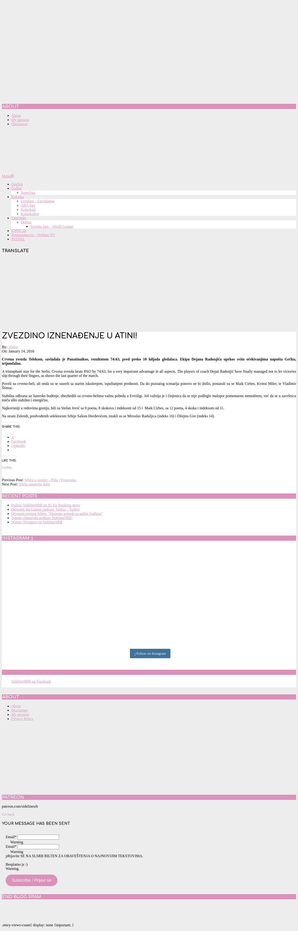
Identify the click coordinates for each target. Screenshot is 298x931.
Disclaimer (19, 710)
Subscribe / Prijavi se (31, 880)
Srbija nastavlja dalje (34, 484)
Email (11, 837)
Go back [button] (8, 814)
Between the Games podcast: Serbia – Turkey (45, 509)
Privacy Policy (22, 719)
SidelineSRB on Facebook (35, 672)
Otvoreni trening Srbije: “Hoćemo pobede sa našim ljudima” (57, 514)
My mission (20, 714)
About (16, 706)
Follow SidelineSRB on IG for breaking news (45, 505)
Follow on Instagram (150, 654)
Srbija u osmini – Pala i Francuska (50, 480)
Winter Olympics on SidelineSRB (36, 522)
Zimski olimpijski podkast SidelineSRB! (41, 518)
